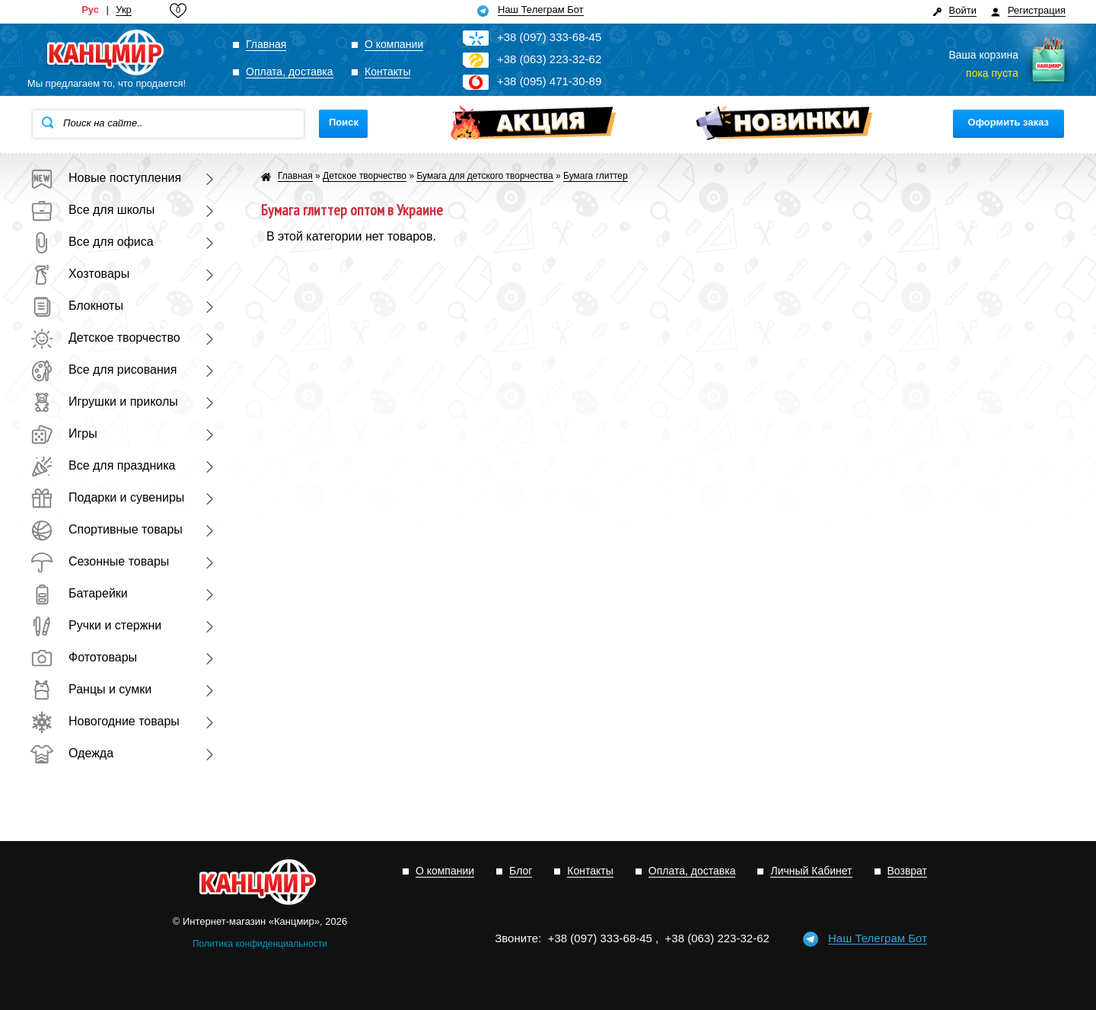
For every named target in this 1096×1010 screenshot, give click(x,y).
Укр (124, 10)
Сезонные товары (99, 561)
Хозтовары (79, 273)
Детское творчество (105, 337)
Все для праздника (102, 465)
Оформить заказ (1008, 122)
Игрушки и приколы (104, 401)
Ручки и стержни (95, 625)
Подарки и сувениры (107, 497)
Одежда (71, 753)
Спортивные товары (106, 529)
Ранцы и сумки (90, 689)
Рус (90, 10)
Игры (63, 433)
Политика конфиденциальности (260, 943)
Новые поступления (105, 177)
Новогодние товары (105, 721)
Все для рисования (103, 369)
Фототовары (83, 657)
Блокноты (76, 305)
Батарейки (79, 593)
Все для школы (92, 209)
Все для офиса (92, 241)
